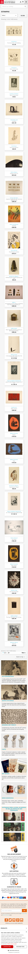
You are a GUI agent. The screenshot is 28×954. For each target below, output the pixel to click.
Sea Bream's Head (14, 487)
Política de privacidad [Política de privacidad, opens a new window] (12, 944)
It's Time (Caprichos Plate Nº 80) (14, 512)
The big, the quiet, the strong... (14, 617)
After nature (14, 408)
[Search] (14, 6)
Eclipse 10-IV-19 (14, 173)
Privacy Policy (24, 913)
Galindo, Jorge (14, 590)
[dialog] (14, 942)
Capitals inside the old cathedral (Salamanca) (14, 199)
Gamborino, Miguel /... (14, 276)
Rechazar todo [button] (20, 946)
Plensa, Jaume (14, 354)
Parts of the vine (14, 69)
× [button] (26, 931)
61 (9, 653)
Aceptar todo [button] (7, 946)
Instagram (21, 920)
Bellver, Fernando (14, 433)
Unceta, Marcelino (14, 198)
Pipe (14, 461)
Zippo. (14, 435)
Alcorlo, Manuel (14, 538)
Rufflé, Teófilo (14, 328)
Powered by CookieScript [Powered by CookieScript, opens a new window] (14, 952)
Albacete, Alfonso (14, 642)
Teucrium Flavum (14, 147)
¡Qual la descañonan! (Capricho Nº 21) (14, 382)
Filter (23, 15)
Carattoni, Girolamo (14, 93)
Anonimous (14, 41)
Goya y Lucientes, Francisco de (14, 380)
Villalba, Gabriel (14, 616)
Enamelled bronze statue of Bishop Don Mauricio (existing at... (14, 304)
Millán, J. (14, 302)
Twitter (10, 920)
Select (9, 15)
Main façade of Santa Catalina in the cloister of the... (14, 330)
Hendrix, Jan (14, 407)
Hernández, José (14, 120)
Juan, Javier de (14, 250)
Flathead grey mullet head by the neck (14, 278)
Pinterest (17, 920)
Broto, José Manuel (14, 224)
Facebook (6, 920)
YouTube (14, 920)
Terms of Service (6, 915)
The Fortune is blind (14, 252)
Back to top (20, 657)
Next (24, 653)
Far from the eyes (14, 591)
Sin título (14, 539)
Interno (14, 644)
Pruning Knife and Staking (14, 43)
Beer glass (14, 565)
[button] (14, 950)
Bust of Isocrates (14, 95)
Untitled (14, 121)
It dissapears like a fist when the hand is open (14, 356)
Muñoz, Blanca (14, 172)
